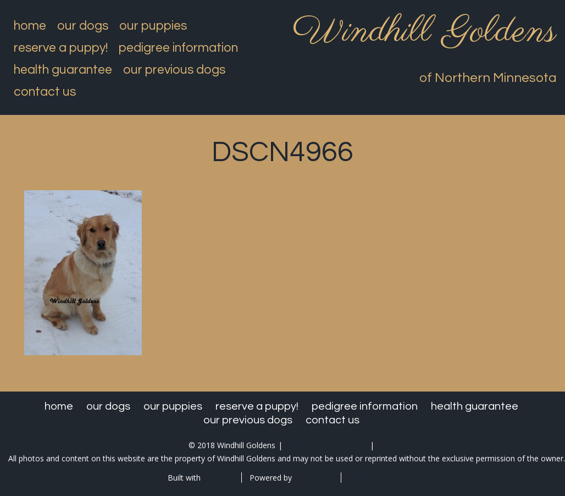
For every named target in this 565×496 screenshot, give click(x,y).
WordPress (313, 477)
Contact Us (45, 91)
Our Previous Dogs (174, 69)
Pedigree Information (178, 47)
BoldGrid (218, 477)
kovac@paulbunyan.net (326, 445)
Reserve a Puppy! (61, 47)
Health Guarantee (63, 69)
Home (30, 25)
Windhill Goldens (424, 32)
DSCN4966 (282, 152)
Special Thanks (375, 477)
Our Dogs (82, 25)
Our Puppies (153, 25)
